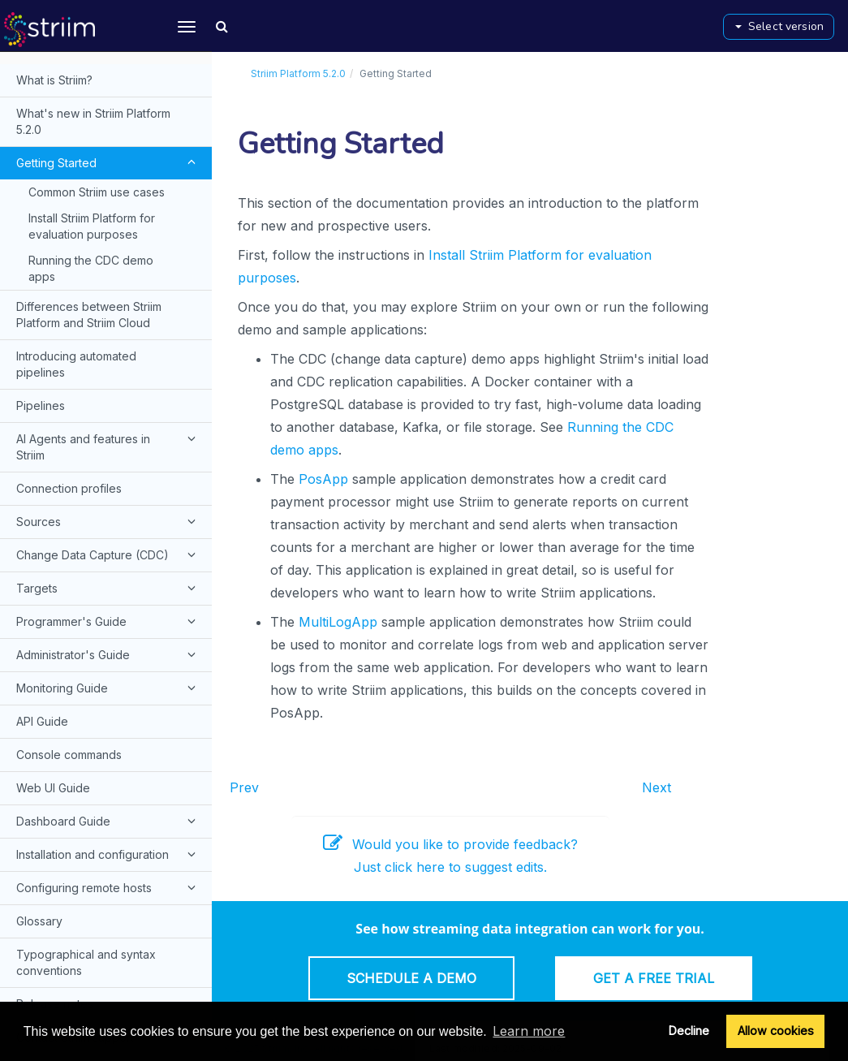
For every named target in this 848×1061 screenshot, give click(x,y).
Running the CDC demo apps (90, 268)
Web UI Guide (53, 788)
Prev (244, 787)
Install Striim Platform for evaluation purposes (91, 226)
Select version (779, 26)
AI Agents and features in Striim (108, 445)
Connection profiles (69, 488)
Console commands (69, 754)
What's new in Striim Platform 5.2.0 (93, 121)
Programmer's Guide (108, 621)
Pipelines (40, 405)
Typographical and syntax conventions (86, 962)
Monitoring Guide (108, 688)
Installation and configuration (108, 854)
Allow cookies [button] (776, 1030)
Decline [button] (689, 1030)
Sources (108, 521)
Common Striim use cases (96, 192)
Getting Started (108, 162)
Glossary (39, 921)
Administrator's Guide (108, 654)
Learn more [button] (529, 1031)
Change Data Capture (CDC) (108, 554)
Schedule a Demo (411, 978)
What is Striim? (54, 80)
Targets (108, 588)
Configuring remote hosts (108, 887)
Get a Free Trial (653, 978)
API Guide (42, 721)
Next (656, 787)
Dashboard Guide (108, 821)
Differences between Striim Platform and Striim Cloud (88, 315)
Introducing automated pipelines (76, 364)
